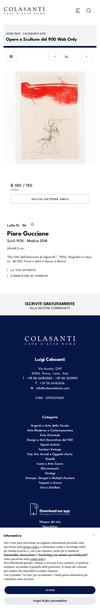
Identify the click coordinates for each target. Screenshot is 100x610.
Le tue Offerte (23, 270)
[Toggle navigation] (78, 10)
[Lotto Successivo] (86, 56)
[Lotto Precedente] (55, 56)
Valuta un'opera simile (50, 199)
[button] (94, 535)
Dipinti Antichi (50, 444)
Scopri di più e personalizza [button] (50, 600)
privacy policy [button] (31, 547)
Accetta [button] (50, 590)
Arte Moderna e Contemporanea (50, 430)
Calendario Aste (34, 33)
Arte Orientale (50, 435)
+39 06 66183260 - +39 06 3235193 (52, 378)
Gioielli (50, 458)
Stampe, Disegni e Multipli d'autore (50, 477)
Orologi (50, 473)
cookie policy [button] (37, 559)
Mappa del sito (50, 521)
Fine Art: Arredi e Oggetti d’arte (50, 454)
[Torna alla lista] (12, 56)
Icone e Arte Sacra (50, 463)
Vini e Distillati (50, 487)
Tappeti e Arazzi (50, 482)
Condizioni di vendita (29, 275)
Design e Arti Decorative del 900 (50, 439)
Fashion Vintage (50, 449)
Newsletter (50, 526)
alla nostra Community (50, 305)
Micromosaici (50, 468)
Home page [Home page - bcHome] (13, 33)
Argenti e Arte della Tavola (50, 425)
